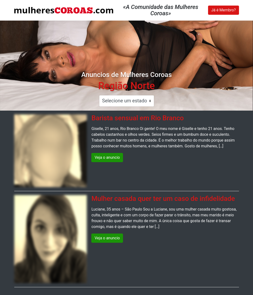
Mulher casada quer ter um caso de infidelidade (163, 199)
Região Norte (126, 85)
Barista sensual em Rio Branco (137, 118)
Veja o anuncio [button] (107, 157)
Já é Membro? (223, 10)
